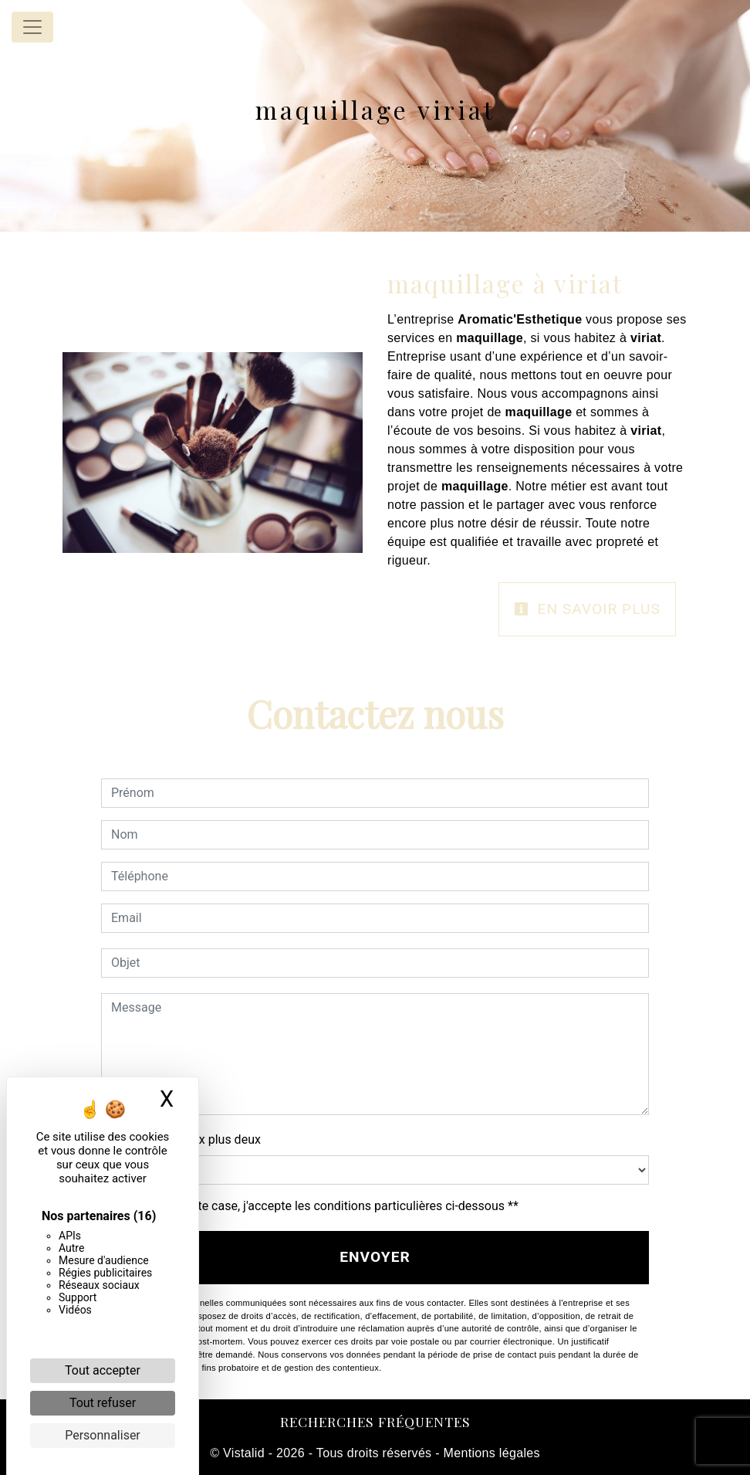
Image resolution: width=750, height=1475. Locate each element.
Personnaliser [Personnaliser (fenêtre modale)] (102, 1435)
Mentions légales (490, 1453)
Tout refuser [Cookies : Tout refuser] (102, 1402)
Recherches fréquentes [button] (375, 1421)
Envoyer (375, 1257)
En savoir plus (587, 609)
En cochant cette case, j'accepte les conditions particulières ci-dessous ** (318, 1206)
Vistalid (244, 1453)
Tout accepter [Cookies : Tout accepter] (102, 1370)
